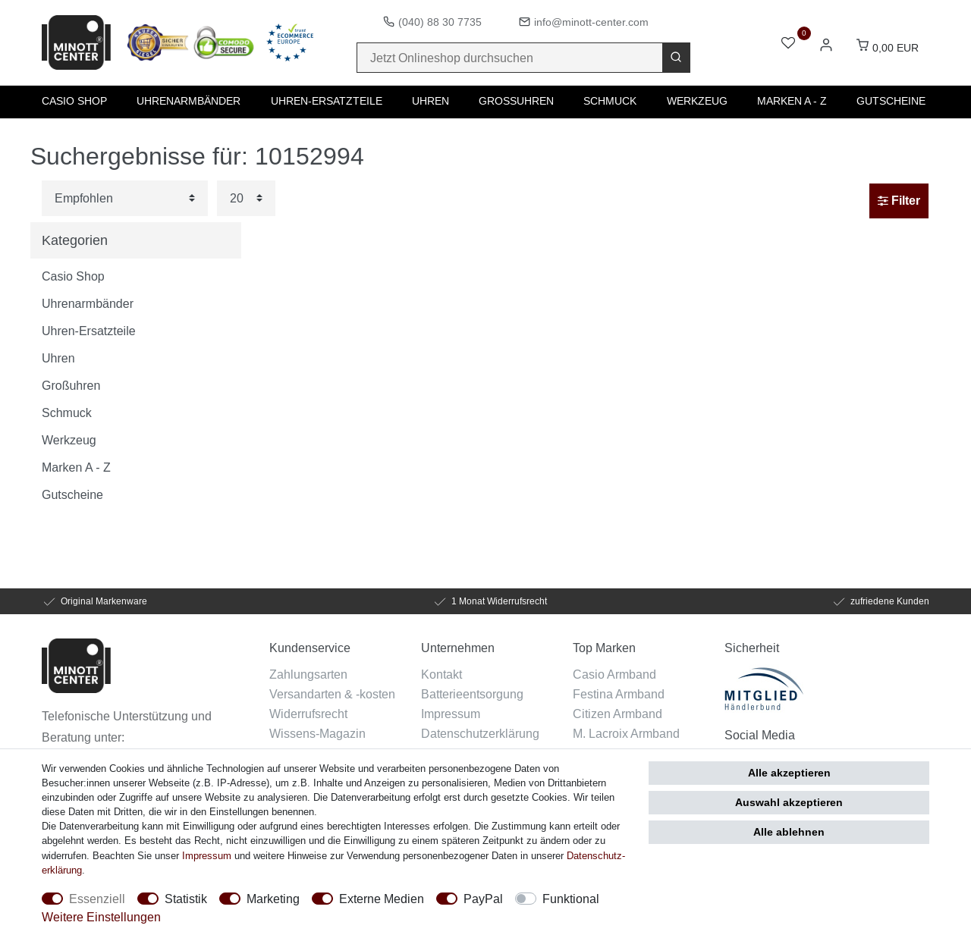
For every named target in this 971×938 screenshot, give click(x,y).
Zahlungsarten (308, 674)
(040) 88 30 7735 (440, 22)
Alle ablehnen (789, 832)
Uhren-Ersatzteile (326, 101)
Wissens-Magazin (317, 733)
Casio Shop (74, 101)
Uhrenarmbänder (188, 101)
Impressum (450, 713)
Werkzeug (697, 101)
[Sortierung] (125, 198)
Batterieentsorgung (472, 694)
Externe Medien (381, 898)
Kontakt (441, 674)
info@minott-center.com (591, 22)
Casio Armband (614, 674)
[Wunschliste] (788, 44)
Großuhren (516, 101)
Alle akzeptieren (789, 773)
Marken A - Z (792, 101)
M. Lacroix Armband (626, 733)
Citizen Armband (617, 713)
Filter (899, 200)
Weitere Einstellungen (101, 917)
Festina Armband (619, 694)
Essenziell (97, 898)
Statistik (186, 898)
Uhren (430, 101)
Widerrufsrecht (308, 713)
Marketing (273, 898)
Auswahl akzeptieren (789, 802)
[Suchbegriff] (509, 57)
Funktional (570, 898)
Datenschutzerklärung (480, 733)
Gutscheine (890, 101)
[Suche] (676, 57)
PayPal (483, 898)
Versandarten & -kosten (332, 694)
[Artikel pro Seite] (246, 198)
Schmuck (609, 101)
